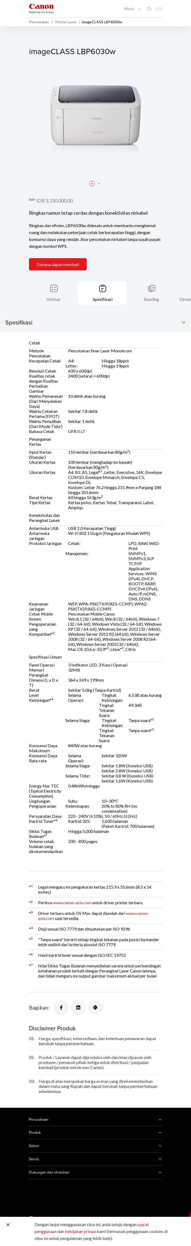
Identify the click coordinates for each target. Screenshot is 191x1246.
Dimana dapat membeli (58, 264)
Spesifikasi (103, 299)
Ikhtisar (54, 299)
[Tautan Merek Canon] (41, 9)
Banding (151, 299)
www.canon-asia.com (72, 902)
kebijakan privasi (80, 1231)
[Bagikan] (61, 1007)
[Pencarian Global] (149, 9)
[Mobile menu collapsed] (159, 9)
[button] (91, 183)
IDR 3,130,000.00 (54, 201)
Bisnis (129, 9)
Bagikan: (39, 1007)
